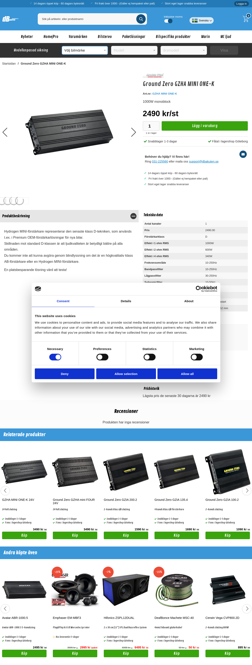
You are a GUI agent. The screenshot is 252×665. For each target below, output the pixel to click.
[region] (69, 216)
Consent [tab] (63, 301)
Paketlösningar (133, 36)
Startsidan (9, 63)
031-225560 (160, 161)
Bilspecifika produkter (173, 36)
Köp (14, 536)
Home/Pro (50, 36)
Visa (224, 50)
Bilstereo (105, 36)
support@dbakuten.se (204, 161)
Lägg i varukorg (189, 127)
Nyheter (27, 36)
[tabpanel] (69, 244)
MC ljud (225, 36)
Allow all (187, 374)
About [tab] (189, 301)
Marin (205, 36)
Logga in (241, 3)
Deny (65, 374)
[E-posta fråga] (243, 154)
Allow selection (125, 374)
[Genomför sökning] (141, 19)
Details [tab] (126, 301)
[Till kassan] (247, 18)
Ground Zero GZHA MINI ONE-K (43, 63)
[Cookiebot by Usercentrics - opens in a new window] (199, 289)
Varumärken (78, 36)
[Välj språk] (202, 18)
